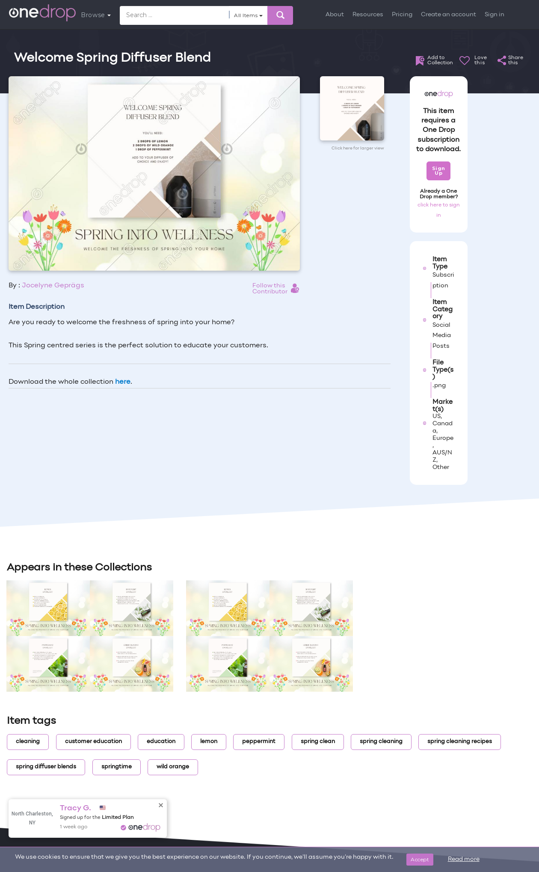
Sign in (494, 15)
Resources (367, 15)
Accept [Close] (420, 859)
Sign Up (438, 170)
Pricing (402, 15)
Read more (464, 859)
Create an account (448, 15)
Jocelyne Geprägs (53, 285)
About (335, 15)
